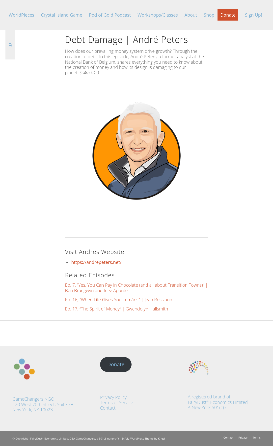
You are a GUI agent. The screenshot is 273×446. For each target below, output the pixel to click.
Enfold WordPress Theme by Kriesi (143, 438)
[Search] (10, 44)
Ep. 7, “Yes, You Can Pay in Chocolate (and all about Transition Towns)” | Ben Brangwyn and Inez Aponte (136, 287)
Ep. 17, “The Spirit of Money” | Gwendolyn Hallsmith (116, 309)
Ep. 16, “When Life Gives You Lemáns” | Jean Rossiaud (118, 300)
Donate (115, 364)
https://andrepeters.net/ (96, 262)
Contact (107, 408)
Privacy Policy (113, 397)
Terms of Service (116, 402)
